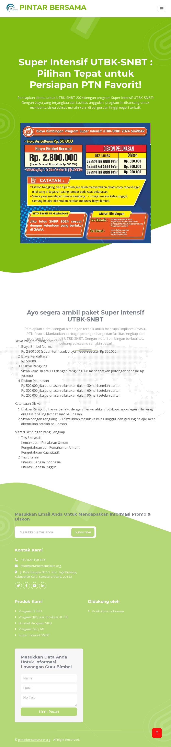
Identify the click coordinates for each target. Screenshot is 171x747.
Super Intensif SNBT (34, 635)
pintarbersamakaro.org (34, 739)
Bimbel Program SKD (35, 623)
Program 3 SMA (31, 611)
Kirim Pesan (49, 712)
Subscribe (83, 532)
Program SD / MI (31, 629)
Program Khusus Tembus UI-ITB (44, 617)
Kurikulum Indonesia (108, 611)
